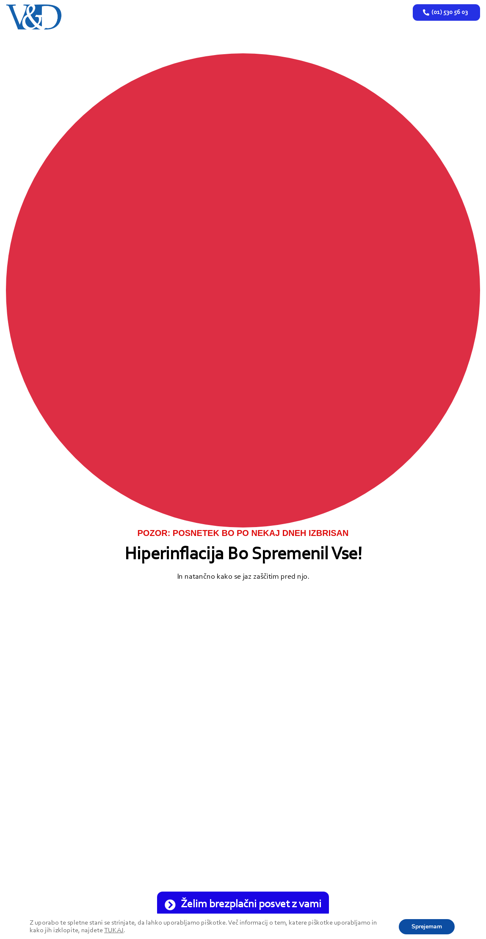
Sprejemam (426, 926)
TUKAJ (114, 930)
